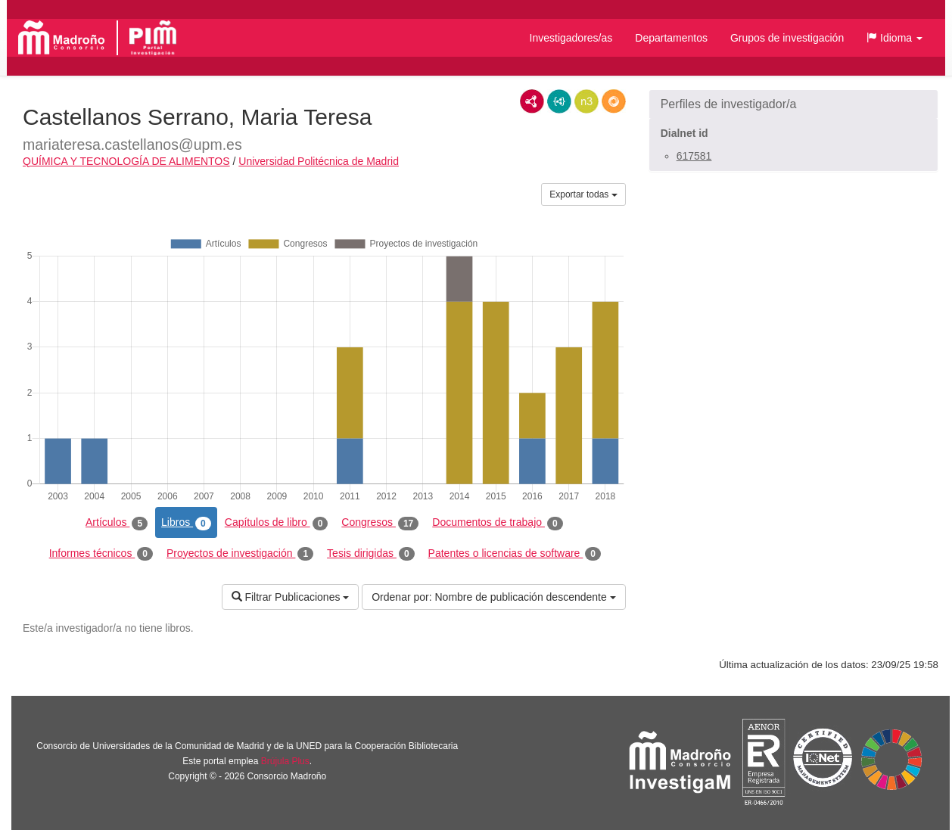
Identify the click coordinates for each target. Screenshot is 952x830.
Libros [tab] (186, 523)
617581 (694, 156)
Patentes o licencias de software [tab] (514, 554)
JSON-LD (559, 101)
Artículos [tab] (117, 523)
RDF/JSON (614, 101)
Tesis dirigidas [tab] (371, 554)
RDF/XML (532, 101)
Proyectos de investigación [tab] (239, 554)
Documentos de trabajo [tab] (497, 523)
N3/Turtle (586, 101)
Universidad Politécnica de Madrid (318, 161)
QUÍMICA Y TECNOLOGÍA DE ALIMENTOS (126, 161)
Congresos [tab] (379, 523)
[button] (894, 38)
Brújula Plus (285, 761)
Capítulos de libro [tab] (276, 523)
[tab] (793, 104)
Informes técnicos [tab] (101, 554)
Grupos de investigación (787, 38)
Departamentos (671, 38)
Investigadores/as (571, 38)
